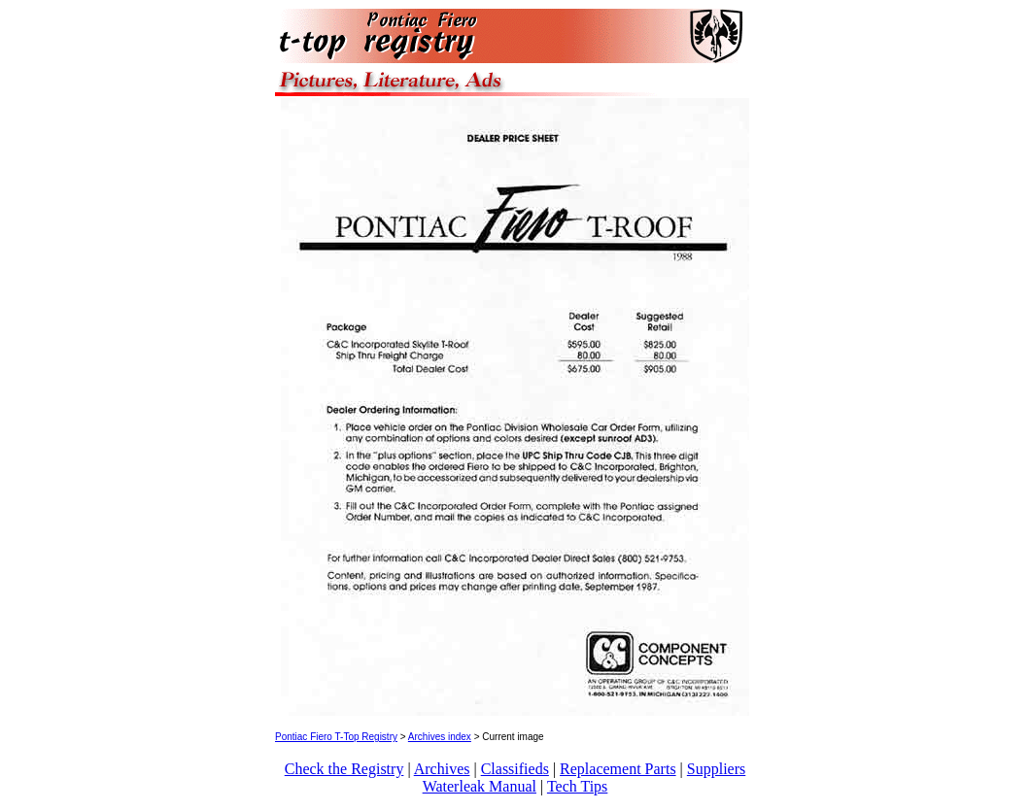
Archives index (439, 736)
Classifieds (515, 768)
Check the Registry (344, 768)
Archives (442, 768)
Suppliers (716, 768)
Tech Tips (577, 786)
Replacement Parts (618, 768)
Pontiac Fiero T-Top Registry (336, 736)
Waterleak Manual (479, 786)
